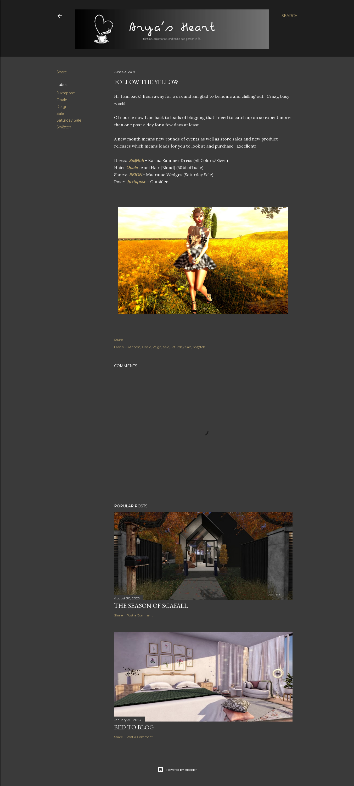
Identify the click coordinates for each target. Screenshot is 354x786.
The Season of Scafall (151, 605)
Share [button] (62, 72)
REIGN (135, 174)
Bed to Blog (134, 727)
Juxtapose (66, 93)
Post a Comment (140, 615)
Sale (60, 113)
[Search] (290, 15)
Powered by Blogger (177, 770)
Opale (62, 99)
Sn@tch (64, 127)
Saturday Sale (69, 120)
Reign (62, 106)
